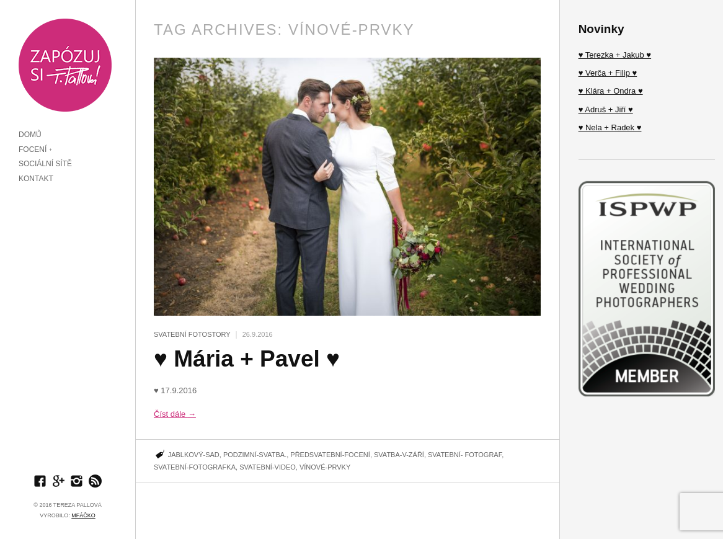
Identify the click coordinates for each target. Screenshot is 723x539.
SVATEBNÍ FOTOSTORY (192, 334)
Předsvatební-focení (330, 454)
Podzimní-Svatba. (254, 454)
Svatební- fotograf (465, 454)
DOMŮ (30, 134)
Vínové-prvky (324, 467)
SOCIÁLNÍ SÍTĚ (45, 163)
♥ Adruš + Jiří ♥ (606, 109)
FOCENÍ (33, 149)
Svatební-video (267, 467)
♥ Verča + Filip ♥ (608, 73)
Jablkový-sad (194, 454)
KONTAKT (36, 178)
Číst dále (175, 414)
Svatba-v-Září (399, 454)
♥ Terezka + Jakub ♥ (615, 55)
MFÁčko (83, 515)
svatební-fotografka (195, 467)
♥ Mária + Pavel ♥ (247, 359)
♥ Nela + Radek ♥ (610, 127)
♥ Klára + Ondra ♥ (611, 91)
